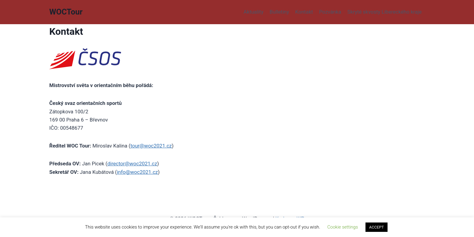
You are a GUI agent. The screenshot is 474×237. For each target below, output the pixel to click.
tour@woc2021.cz (151, 146)
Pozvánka (330, 12)
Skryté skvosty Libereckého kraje (384, 12)
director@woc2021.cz (132, 164)
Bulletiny (279, 12)
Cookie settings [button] (342, 227)
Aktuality (254, 12)
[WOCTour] (66, 12)
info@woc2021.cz (137, 172)
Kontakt (304, 12)
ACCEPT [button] (376, 227)
